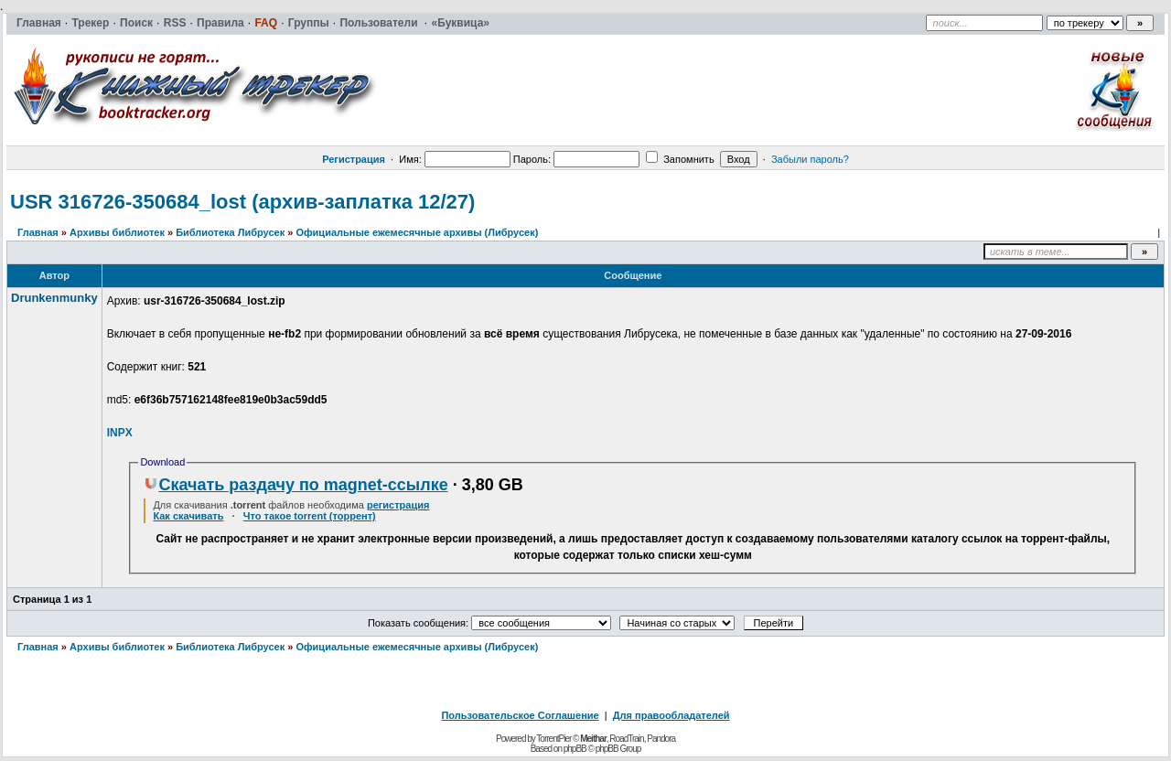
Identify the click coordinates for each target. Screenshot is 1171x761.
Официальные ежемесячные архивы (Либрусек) (416, 232)
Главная (38, 232)
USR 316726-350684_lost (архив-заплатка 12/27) (242, 201)
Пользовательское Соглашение (519, 715)
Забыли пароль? (810, 159)
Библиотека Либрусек (230, 232)
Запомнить (680, 159)
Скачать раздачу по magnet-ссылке (295, 485)
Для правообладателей (671, 715)
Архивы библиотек (117, 232)
